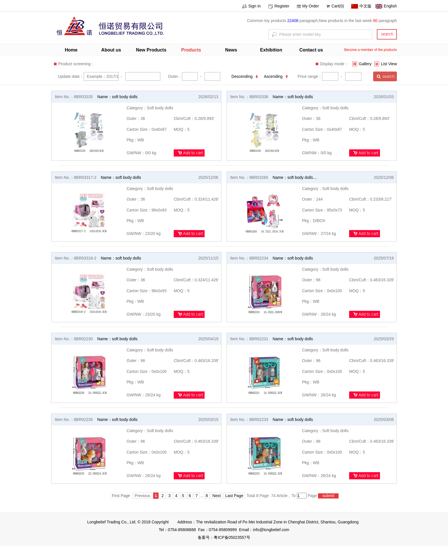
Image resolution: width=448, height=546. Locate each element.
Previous (142, 495)
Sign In (251, 6)
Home (71, 50)
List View (385, 64)
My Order (308, 6)
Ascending (276, 76)
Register (278, 6)
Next (217, 495)
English (386, 6)
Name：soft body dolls (117, 96)
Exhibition (271, 50)
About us (111, 50)
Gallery (361, 64)
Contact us (311, 50)
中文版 (361, 6)
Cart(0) (335, 6)
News (231, 50)
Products (191, 50)
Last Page (234, 495)
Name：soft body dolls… (295, 177)
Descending (244, 76)
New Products (151, 50)
